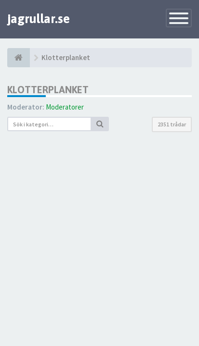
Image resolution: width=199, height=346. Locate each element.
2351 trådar (172, 124)
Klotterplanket (48, 89)
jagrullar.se (38, 19)
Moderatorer (65, 106)
